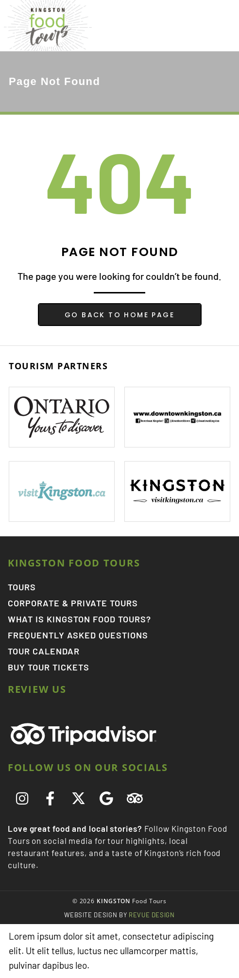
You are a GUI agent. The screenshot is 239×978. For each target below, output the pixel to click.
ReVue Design (119, 915)
